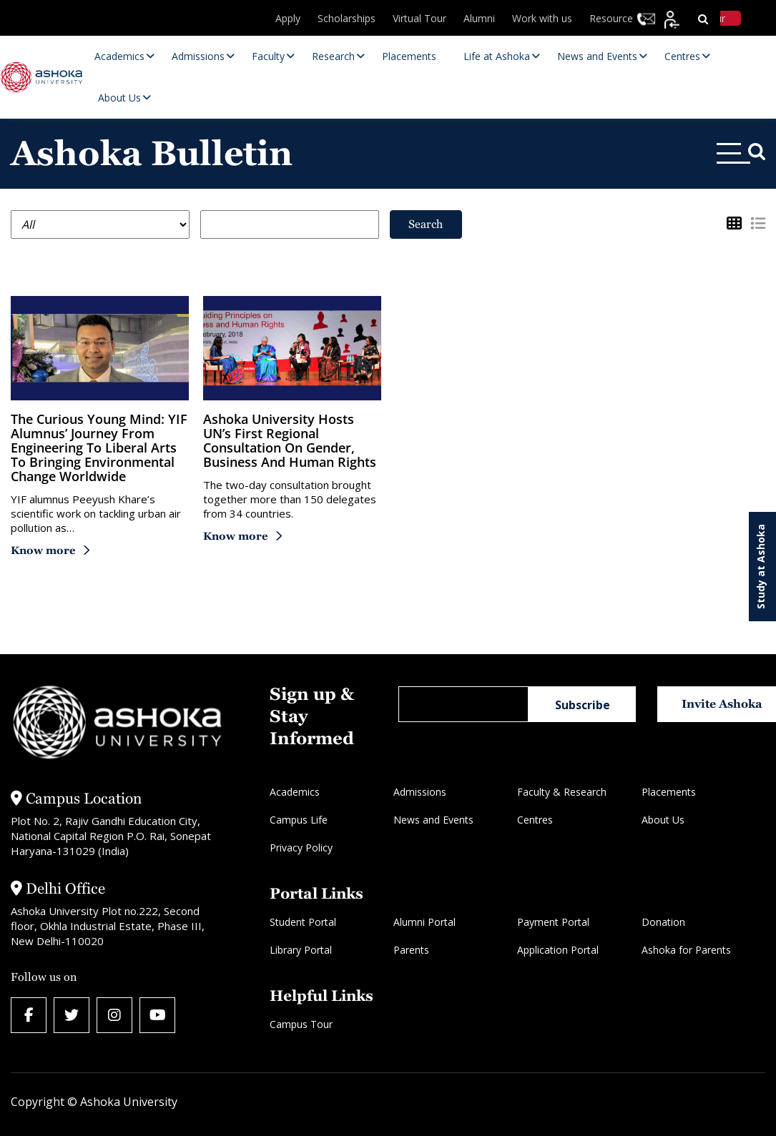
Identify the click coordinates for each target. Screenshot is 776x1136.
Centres (535, 819)
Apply (292, 18)
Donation (663, 922)
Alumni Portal (424, 922)
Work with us (544, 18)
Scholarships (351, 18)
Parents (411, 950)
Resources (615, 18)
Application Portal (558, 950)
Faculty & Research (561, 792)
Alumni (482, 18)
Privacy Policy (301, 847)
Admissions (419, 792)
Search (425, 224)
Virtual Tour (423, 18)
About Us (663, 819)
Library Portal (301, 950)
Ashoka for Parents (686, 950)
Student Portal (303, 922)
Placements (669, 792)
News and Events (433, 819)
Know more (43, 550)
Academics (295, 792)
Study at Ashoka (760, 566)
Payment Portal (553, 922)
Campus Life (299, 819)
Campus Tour (301, 1024)
